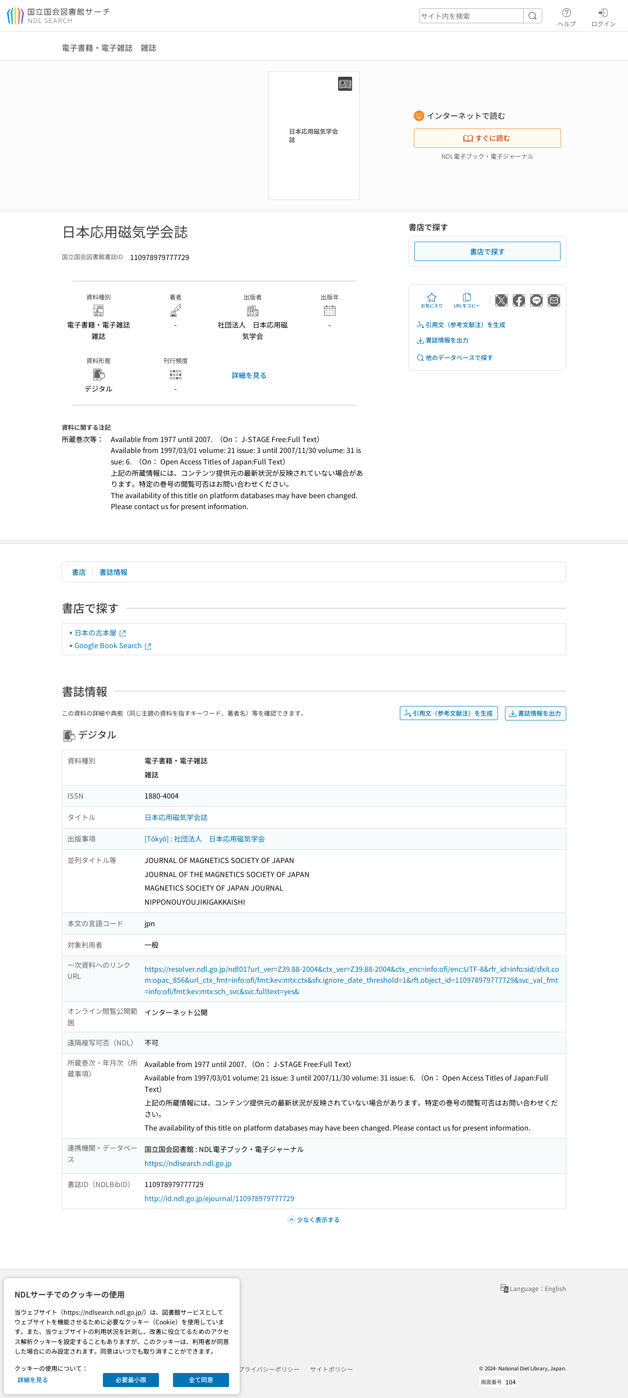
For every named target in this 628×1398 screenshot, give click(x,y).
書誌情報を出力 (442, 340)
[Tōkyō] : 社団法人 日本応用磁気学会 (205, 838)
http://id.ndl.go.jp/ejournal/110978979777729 (219, 1198)
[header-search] (481, 15)
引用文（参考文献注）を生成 (460, 324)
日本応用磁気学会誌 (176, 817)
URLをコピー (467, 300)
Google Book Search (113, 645)
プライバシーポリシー (269, 1369)
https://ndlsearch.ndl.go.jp (188, 1163)
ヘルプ (566, 16)
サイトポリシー (331, 1369)
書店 (79, 572)
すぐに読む (486, 137)
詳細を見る (249, 375)
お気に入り (432, 300)
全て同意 (201, 1379)
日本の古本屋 (100, 632)
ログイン (603, 16)
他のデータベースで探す (454, 357)
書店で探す (487, 251)
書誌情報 (113, 572)
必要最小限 (131, 1379)
